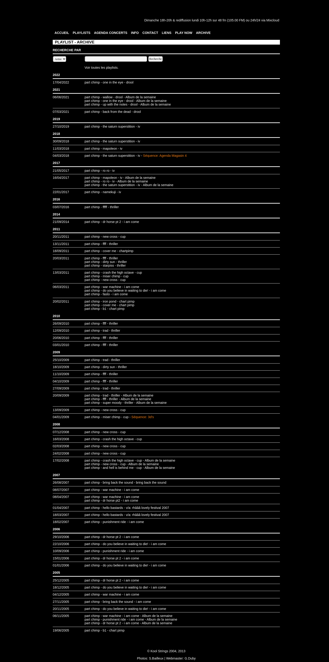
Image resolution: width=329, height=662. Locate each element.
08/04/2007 (61, 497)
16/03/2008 (61, 439)
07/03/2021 (61, 112)
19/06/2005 (61, 630)
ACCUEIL (62, 33)
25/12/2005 (61, 580)
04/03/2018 (61, 155)
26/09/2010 (61, 323)
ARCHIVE (203, 33)
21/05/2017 (61, 170)
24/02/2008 (61, 453)
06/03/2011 (61, 287)
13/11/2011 (61, 244)
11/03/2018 (61, 148)
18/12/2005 (61, 587)
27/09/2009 (61, 388)
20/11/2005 (61, 609)
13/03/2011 (61, 272)
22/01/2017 (61, 192)
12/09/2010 (61, 330)
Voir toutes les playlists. (102, 67)
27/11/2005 (61, 602)
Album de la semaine (140, 97)
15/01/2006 (61, 558)
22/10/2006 (61, 544)
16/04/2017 (61, 177)
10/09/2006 (61, 551)
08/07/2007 (61, 490)
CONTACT (150, 33)
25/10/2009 (61, 360)
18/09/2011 (61, 251)
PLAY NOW (183, 33)
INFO (135, 33)
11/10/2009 (61, 374)
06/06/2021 (61, 97)
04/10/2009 (61, 381)
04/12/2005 (61, 594)
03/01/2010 (61, 345)
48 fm (222, 20)
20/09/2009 (61, 395)
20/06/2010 (61, 338)
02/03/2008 (61, 446)
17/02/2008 (61, 460)
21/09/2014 (61, 222)
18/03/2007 (61, 515)
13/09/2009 (61, 410)
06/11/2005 (61, 616)
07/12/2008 (61, 432)
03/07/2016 (61, 207)
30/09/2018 (61, 141)
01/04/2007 (61, 508)
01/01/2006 (61, 565)
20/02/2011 (61, 301)
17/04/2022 (61, 82)
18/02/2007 (61, 522)
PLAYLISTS (81, 33)
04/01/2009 (61, 417)
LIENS (166, 33)
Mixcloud (272, 20)
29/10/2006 (61, 537)
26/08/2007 (61, 482)
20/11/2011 (61, 236)
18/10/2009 (61, 367)
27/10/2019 (61, 126)
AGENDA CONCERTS (110, 33)
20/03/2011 (61, 258)
